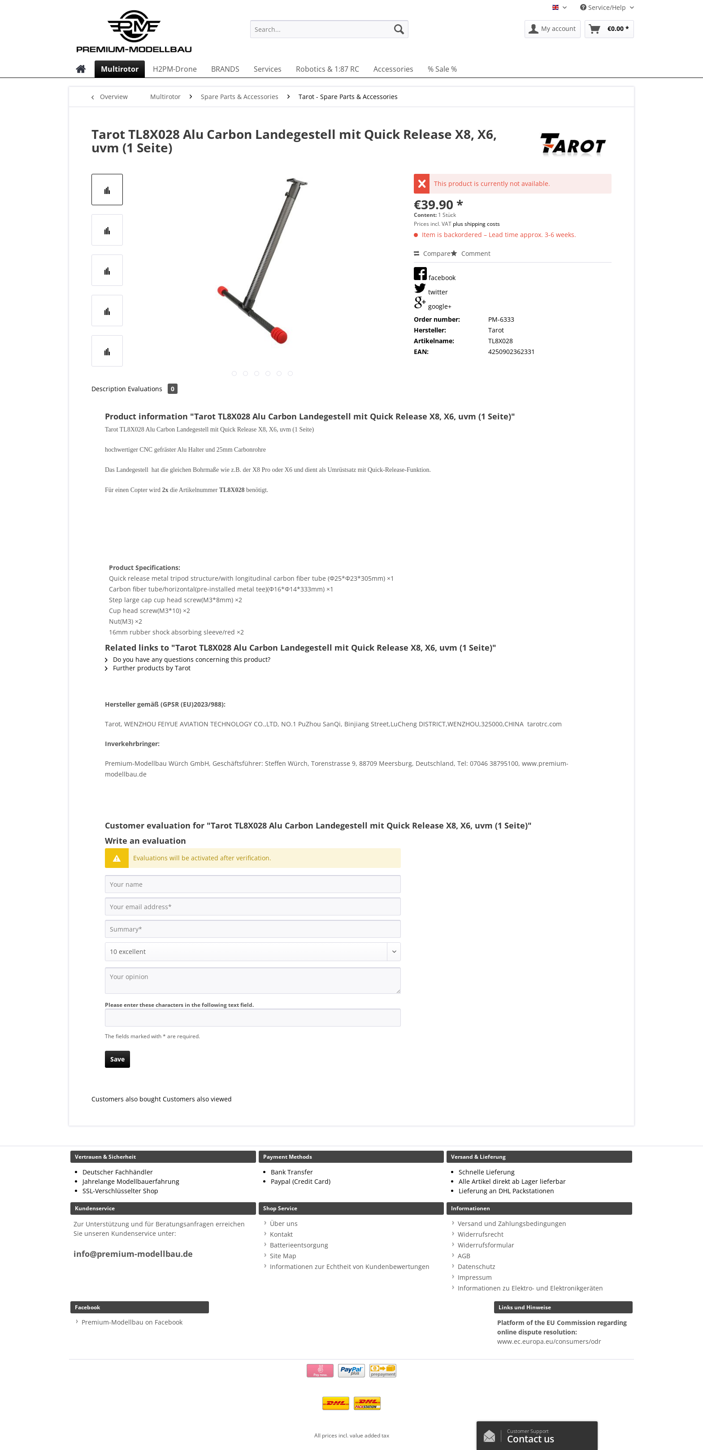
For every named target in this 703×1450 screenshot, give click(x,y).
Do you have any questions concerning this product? (187, 659)
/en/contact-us (492, 1434)
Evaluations (153, 388)
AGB (464, 1255)
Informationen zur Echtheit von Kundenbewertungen (350, 1266)
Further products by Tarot (148, 668)
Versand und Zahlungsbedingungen (512, 1223)
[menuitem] (329, 33)
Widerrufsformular (486, 1245)
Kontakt (281, 1234)
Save (117, 1059)
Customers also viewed (197, 1099)
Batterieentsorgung (299, 1245)
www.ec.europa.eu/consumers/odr (549, 1341)
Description (108, 388)
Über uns (284, 1223)
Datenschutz (476, 1266)
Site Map (283, 1255)
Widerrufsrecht (480, 1234)
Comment (470, 253)
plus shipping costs (476, 224)
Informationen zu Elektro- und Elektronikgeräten (530, 1288)
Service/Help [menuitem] (604, 7)
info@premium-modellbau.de (133, 1254)
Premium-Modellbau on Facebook (132, 1322)
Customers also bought (126, 1099)
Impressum (475, 1277)
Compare (432, 253)
